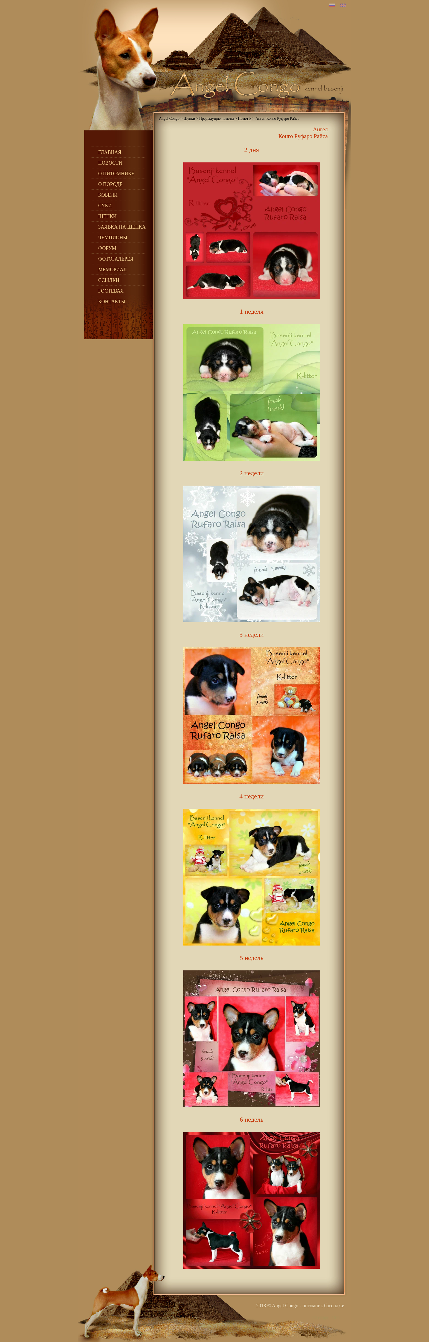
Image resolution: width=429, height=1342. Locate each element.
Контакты (111, 301)
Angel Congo (169, 118)
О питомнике (116, 173)
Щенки (107, 216)
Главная (109, 152)
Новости (110, 163)
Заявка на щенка (122, 227)
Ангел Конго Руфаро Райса (303, 132)
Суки (105, 205)
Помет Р (244, 118)
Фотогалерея (116, 259)
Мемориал (112, 269)
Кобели (108, 195)
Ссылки (108, 280)
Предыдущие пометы (216, 118)
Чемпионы (112, 237)
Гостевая (111, 291)
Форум (107, 248)
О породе (110, 184)
